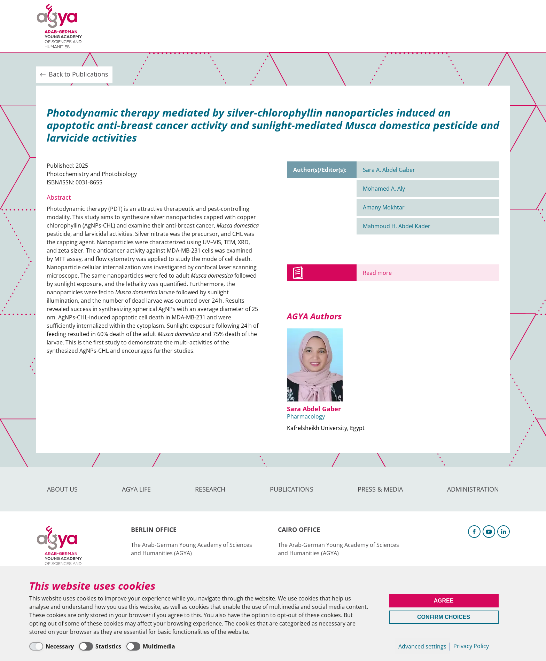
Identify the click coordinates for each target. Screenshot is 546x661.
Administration (358, 26)
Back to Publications (73, 74)
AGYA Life (151, 26)
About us (109, 26)
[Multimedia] (150, 646)
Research (193, 26)
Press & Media (297, 26)
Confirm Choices (443, 617)
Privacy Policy (471, 646)
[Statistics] (100, 646)
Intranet (498, 26)
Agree (444, 601)
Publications (241, 26)
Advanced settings (422, 646)
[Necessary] (51, 646)
